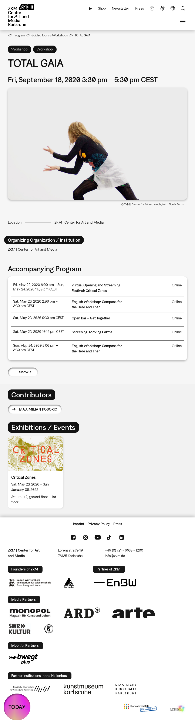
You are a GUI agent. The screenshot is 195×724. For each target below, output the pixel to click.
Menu (183, 21)
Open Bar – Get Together (91, 318)
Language (172, 8)
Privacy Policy (99, 524)
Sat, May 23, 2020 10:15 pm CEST (38, 331)
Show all (26, 372)
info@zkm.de (115, 556)
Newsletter (120, 8)
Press (139, 8)
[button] (97, 144)
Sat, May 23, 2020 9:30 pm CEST (38, 318)
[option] (37, 472)
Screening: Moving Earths (92, 332)
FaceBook (73, 537)
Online (177, 285)
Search (183, 8)
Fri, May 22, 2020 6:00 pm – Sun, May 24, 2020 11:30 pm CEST (38, 287)
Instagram (85, 537)
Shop (102, 8)
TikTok (109, 537)
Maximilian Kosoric (38, 409)
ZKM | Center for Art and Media (79, 222)
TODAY (17, 707)
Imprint (78, 524)
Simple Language (152, 8)
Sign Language (162, 8)
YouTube (97, 537)
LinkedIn (121, 537)
